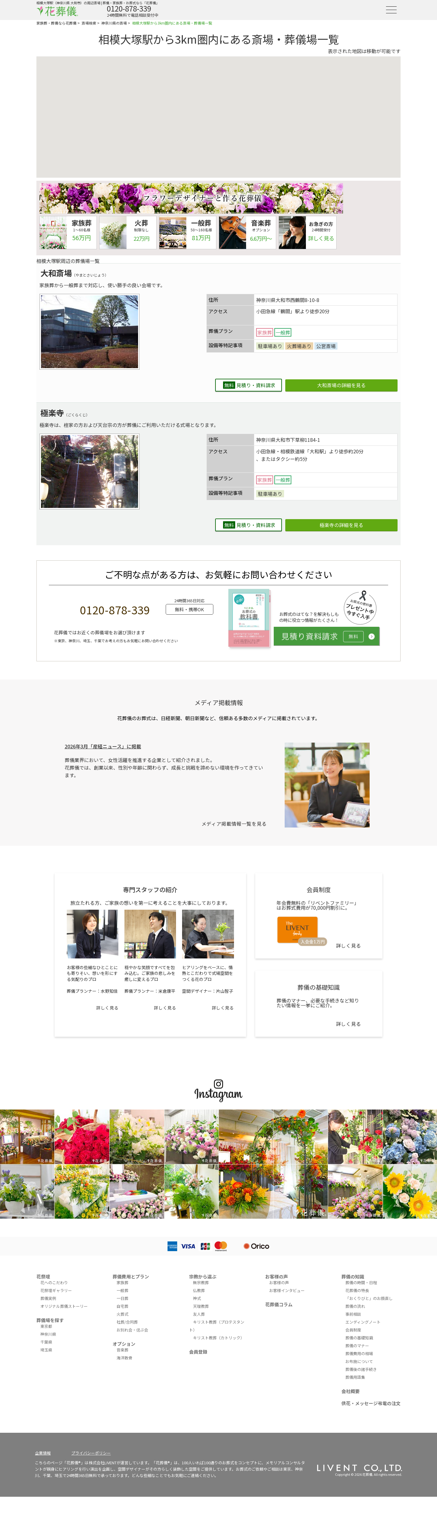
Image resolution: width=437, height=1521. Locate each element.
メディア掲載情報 (219, 702)
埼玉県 (46, 1350)
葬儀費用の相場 (359, 1353)
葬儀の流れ (355, 1306)
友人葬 (199, 1314)
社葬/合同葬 (127, 1322)
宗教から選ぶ (202, 1276)
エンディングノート (363, 1322)
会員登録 (198, 1351)
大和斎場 (56, 272)
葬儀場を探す (50, 1320)
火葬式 (122, 1314)
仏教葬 (199, 1290)
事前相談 (353, 1314)
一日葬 (122, 1298)
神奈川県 (48, 1334)
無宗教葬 (201, 1282)
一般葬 (122, 1290)
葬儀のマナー (357, 1345)
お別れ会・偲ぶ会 (132, 1330)
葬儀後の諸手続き (361, 1369)
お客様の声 (276, 1276)
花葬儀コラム (279, 1304)
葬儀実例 (48, 1298)
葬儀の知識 (352, 1276)
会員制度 (353, 1330)
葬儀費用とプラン (131, 1276)
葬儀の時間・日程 (361, 1282)
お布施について (359, 1361)
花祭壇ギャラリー (56, 1290)
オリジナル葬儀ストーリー (64, 1306)
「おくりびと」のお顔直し (369, 1298)
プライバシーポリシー (91, 1453)
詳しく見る (107, 1008)
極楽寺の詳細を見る (341, 525)
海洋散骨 (124, 1358)
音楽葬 (122, 1350)
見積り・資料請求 (249, 385)
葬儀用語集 (355, 1377)
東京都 (46, 1326)
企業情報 (43, 1453)
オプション (124, 1344)
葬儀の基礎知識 (359, 1338)
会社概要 (350, 1391)
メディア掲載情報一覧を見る (234, 823)
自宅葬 (122, 1306)
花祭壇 (43, 1276)
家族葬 (122, 1282)
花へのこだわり (54, 1282)
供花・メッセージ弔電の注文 (371, 1403)
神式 (197, 1298)
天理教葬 (201, 1306)
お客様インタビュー (287, 1290)
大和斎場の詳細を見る (341, 385)
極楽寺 (52, 412)
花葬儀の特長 (357, 1290)
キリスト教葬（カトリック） (218, 1338)
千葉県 (46, 1342)
